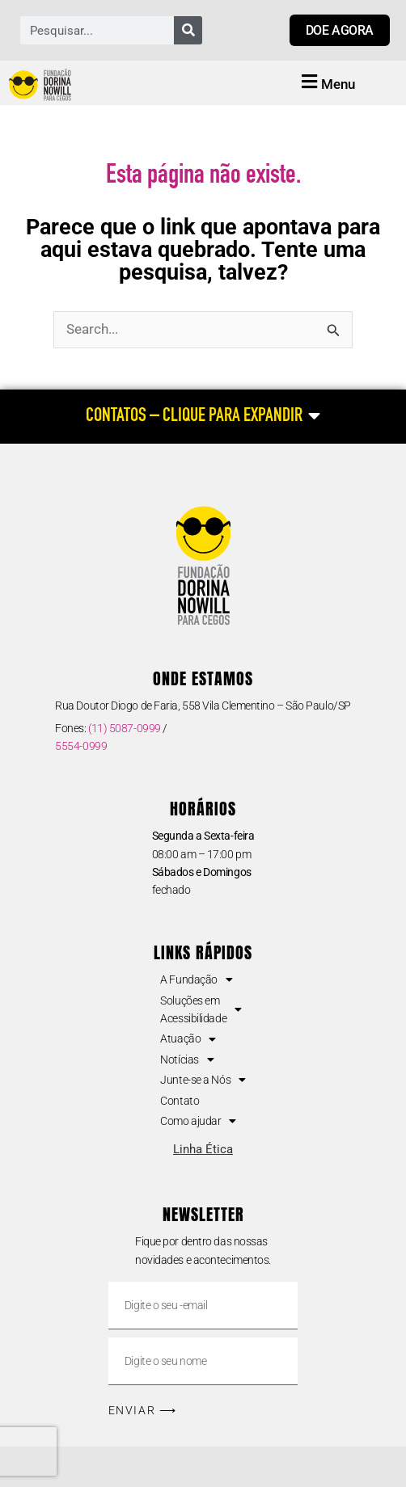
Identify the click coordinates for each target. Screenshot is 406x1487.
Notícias (187, 1059)
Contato (179, 1100)
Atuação (187, 1038)
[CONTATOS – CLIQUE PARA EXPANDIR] (203, 417)
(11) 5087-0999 (124, 728)
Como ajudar (198, 1121)
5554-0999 (81, 745)
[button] (326, 83)
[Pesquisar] (188, 30)
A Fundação (196, 979)
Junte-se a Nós (202, 1080)
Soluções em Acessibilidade (200, 1009)
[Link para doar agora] (340, 30)
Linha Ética (203, 1149)
